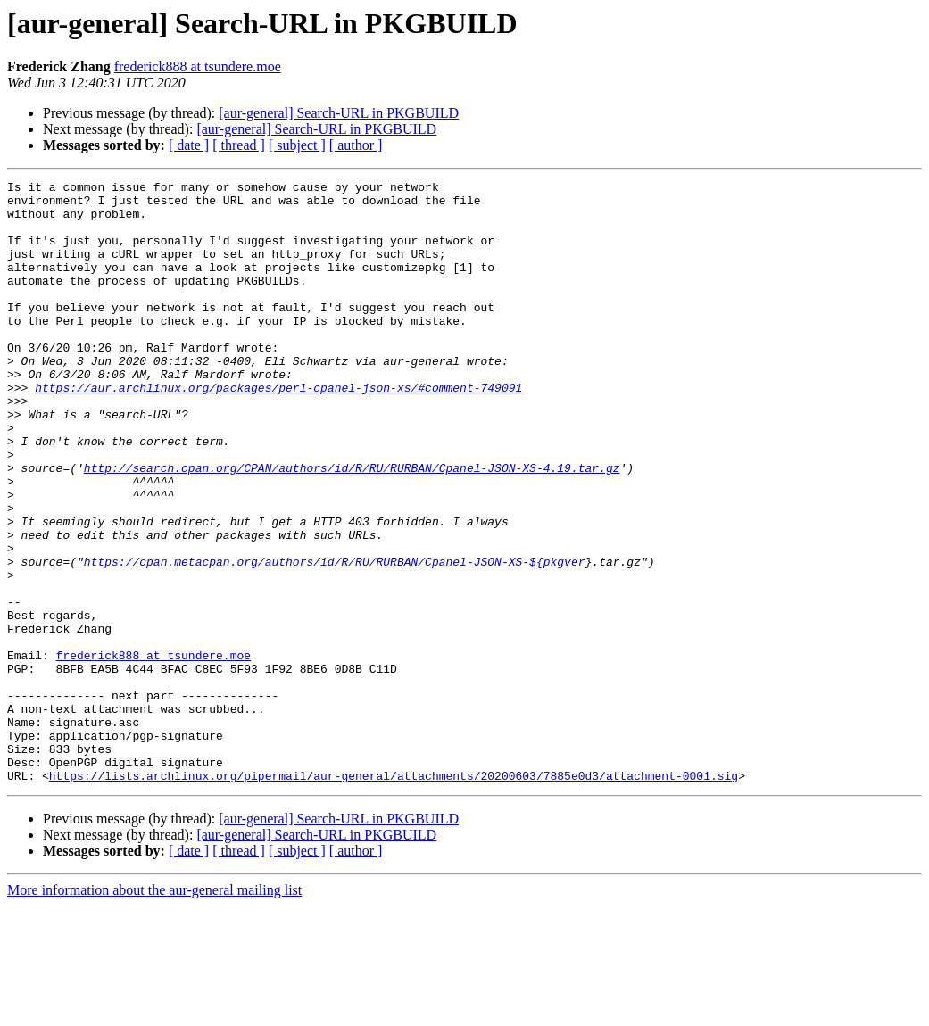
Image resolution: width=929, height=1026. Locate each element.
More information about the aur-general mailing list (154, 1010)
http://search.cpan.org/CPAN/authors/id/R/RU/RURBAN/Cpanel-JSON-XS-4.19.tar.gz (352, 526)
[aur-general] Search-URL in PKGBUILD (339, 112)
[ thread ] (238, 145)
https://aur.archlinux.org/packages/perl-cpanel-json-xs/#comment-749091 (278, 430)
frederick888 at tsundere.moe (197, 66)
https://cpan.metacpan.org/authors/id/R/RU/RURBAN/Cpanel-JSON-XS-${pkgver (334, 639)
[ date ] (189, 145)
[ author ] (356, 145)
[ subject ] (297, 145)
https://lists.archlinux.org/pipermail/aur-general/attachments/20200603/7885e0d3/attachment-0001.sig (393, 896)
